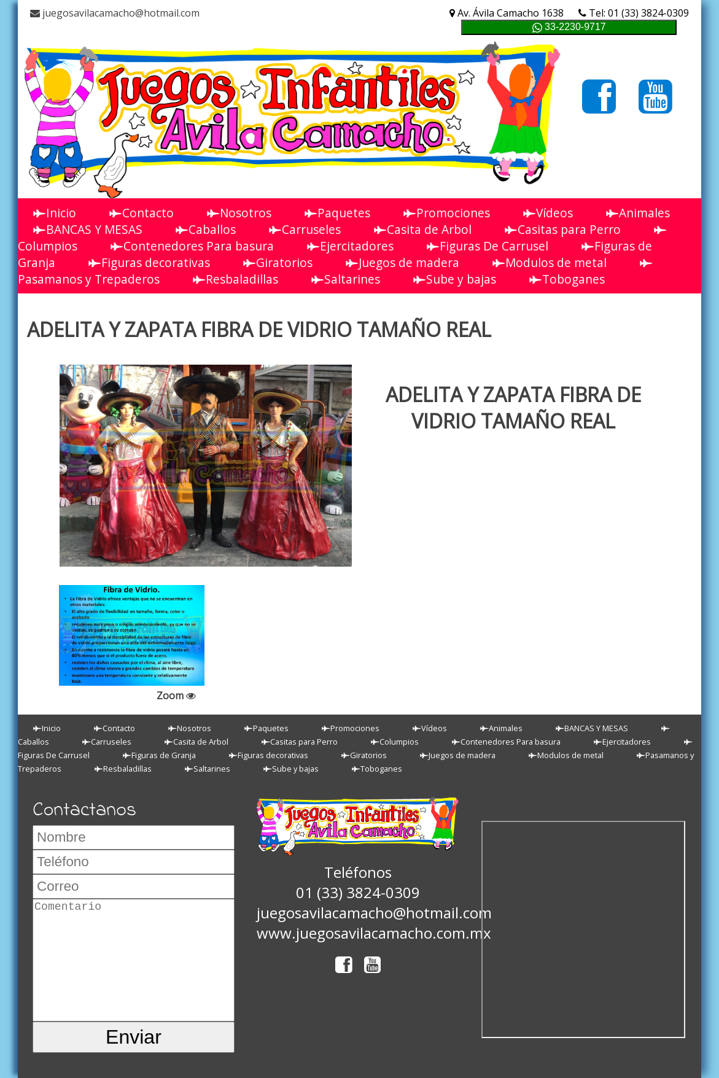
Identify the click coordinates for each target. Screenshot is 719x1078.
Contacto (141, 212)
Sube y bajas (454, 279)
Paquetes (337, 212)
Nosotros (239, 212)
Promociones (446, 212)
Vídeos (548, 212)
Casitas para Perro (563, 229)
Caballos (206, 229)
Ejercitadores (350, 246)
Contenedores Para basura (192, 246)
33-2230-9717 (569, 27)
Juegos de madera (402, 262)
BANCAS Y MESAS (87, 229)
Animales (638, 212)
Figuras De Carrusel (487, 246)
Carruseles (305, 229)
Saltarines (345, 279)
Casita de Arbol (423, 229)
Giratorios (278, 262)
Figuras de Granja (159, 755)
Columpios (395, 741)
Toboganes (567, 279)
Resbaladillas (235, 279)
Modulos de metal (549, 262)
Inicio (54, 212)
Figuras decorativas (149, 262)
